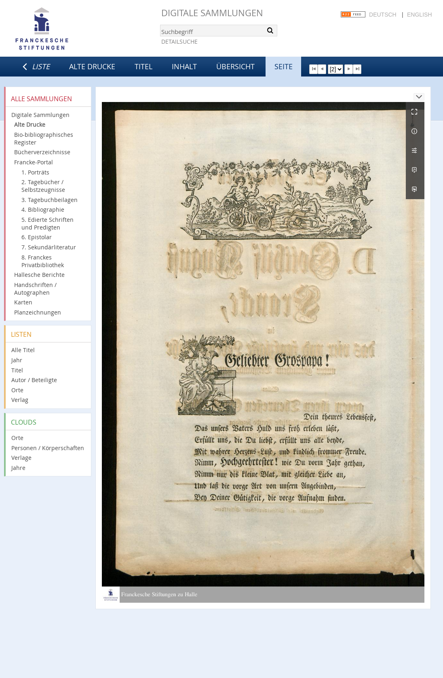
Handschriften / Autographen (35, 288)
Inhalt (184, 66)
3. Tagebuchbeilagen (49, 200)
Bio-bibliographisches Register (43, 138)
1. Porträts (35, 172)
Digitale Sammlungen (212, 13)
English (419, 14)
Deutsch (383, 14)
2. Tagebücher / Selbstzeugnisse (43, 185)
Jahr (16, 360)
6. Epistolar (36, 237)
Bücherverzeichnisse (42, 152)
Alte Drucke (92, 66)
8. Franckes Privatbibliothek (42, 261)
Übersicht (235, 66)
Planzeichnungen (37, 312)
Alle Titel (23, 350)
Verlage (21, 457)
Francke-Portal (33, 162)
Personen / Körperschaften (47, 448)
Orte (17, 390)
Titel (143, 66)
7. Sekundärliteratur (48, 247)
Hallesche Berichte (39, 274)
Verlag (19, 400)
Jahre (18, 468)
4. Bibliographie (42, 209)
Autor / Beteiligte (34, 380)
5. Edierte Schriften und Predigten (47, 223)
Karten (23, 302)
